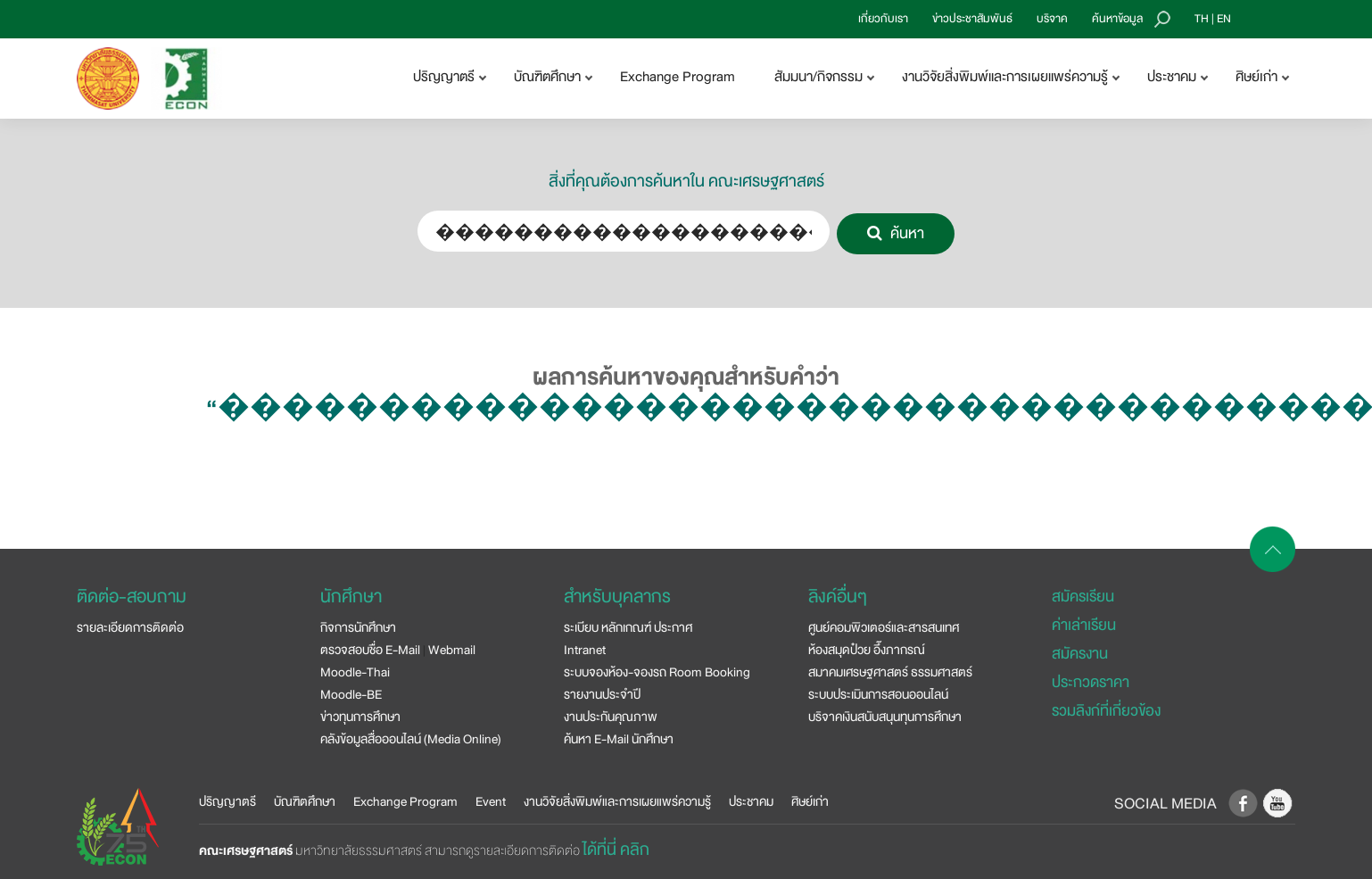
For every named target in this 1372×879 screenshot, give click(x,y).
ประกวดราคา (1090, 682)
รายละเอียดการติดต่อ (130, 627)
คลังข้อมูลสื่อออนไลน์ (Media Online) (410, 739)
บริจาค (1052, 19)
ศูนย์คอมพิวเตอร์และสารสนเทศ (883, 627)
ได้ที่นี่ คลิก (616, 849)
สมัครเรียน (1083, 596)
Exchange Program (677, 76)
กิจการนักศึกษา (358, 627)
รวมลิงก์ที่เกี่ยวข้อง (1106, 711)
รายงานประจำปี (602, 694)
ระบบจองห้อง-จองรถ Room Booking (657, 672)
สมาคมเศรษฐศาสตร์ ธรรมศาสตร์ (890, 672)
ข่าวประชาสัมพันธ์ (972, 19)
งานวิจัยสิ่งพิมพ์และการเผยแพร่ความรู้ (617, 801)
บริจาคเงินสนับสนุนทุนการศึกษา (885, 716)
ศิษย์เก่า (810, 801)
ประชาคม (751, 801)
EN (1224, 19)
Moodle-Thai (355, 672)
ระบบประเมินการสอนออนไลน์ (878, 694)
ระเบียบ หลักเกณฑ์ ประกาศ (628, 627)
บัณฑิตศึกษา (304, 801)
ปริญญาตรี (227, 801)
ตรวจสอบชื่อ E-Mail (370, 649)
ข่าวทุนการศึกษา (360, 716)
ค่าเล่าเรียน (1084, 625)
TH (1201, 19)
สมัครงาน (1080, 654)
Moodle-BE (351, 694)
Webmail (451, 649)
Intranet (585, 649)
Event (490, 801)
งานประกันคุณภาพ (610, 716)
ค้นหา (895, 233)
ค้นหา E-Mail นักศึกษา (619, 739)
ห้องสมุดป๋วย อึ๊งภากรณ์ (866, 649)
